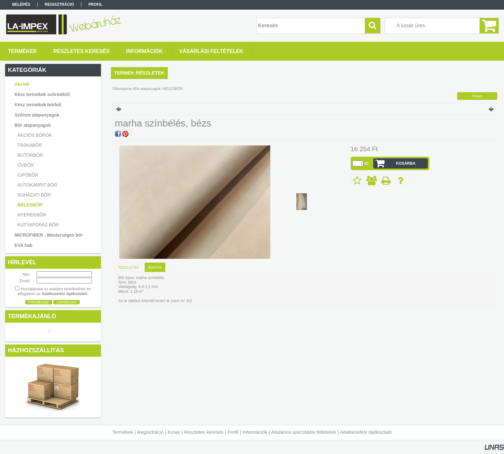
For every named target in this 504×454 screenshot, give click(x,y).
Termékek (122, 432)
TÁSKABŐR (29, 145)
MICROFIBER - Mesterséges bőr (48, 235)
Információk (254, 432)
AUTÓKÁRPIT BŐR (37, 185)
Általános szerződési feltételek (303, 432)
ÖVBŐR (25, 165)
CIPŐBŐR (27, 175)
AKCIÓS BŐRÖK (34, 135)
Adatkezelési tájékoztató (366, 432)
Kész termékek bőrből (37, 104)
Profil (233, 432)
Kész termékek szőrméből (42, 94)
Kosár (173, 432)
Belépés (21, 4)
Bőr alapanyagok (147, 89)
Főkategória (122, 89)
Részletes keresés (204, 432)
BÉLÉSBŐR (29, 204)
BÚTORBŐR (30, 155)
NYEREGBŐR (31, 214)
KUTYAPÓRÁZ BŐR (38, 224)
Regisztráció (150, 432)
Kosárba (406, 163)
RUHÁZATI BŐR (33, 194)
